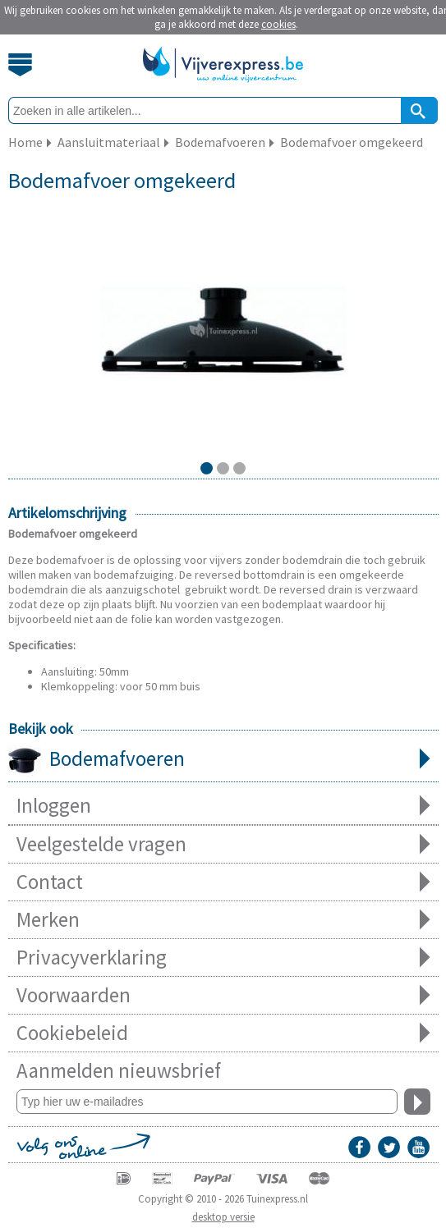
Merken (223, 919)
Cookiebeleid (223, 1033)
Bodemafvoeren (223, 760)
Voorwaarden (223, 995)
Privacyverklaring (223, 957)
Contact (223, 882)
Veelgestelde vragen (223, 844)
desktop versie (223, 1217)
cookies (278, 24)
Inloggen (223, 805)
